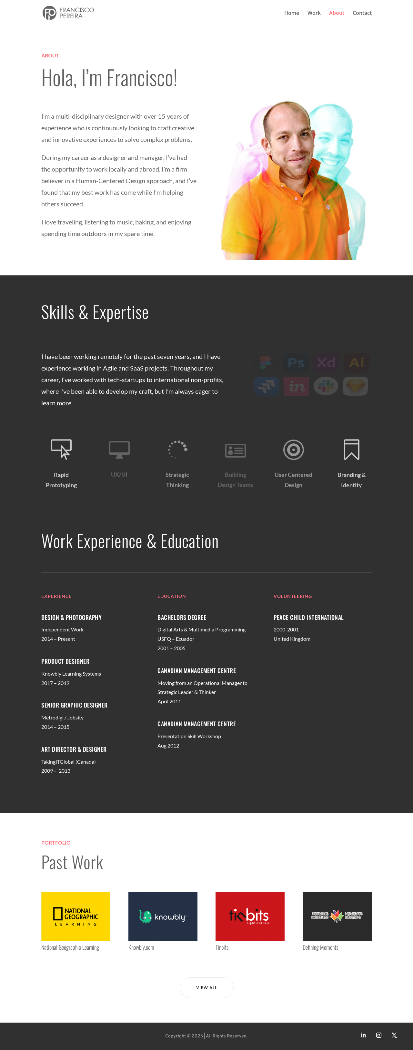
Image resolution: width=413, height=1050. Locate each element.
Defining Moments (320, 947)
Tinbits (222, 947)
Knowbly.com (141, 947)
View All (206, 988)
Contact (362, 13)
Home (291, 13)
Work (314, 13)
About (336, 13)
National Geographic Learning (70, 947)
